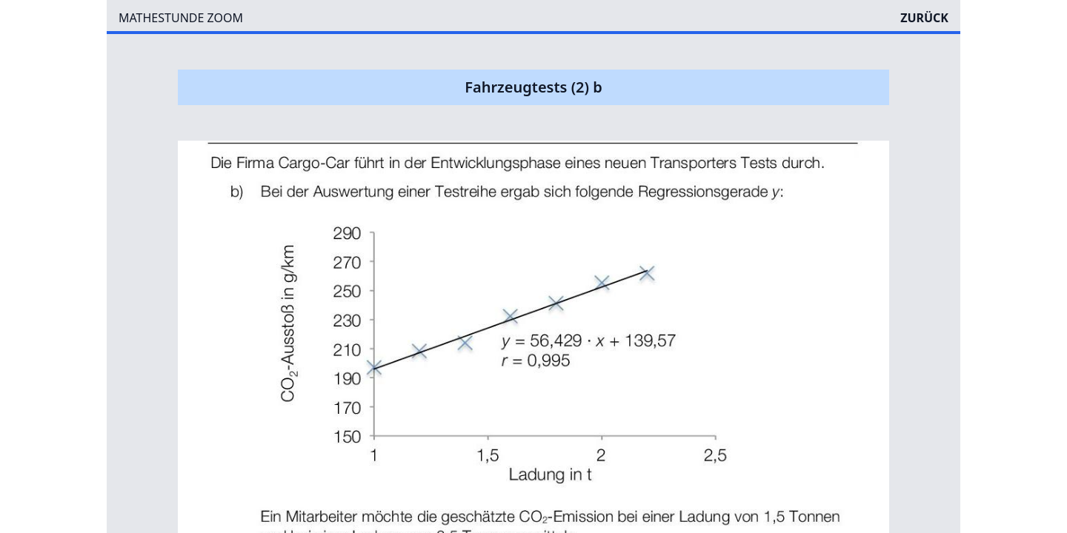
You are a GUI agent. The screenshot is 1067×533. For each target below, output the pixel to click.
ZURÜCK (924, 18)
